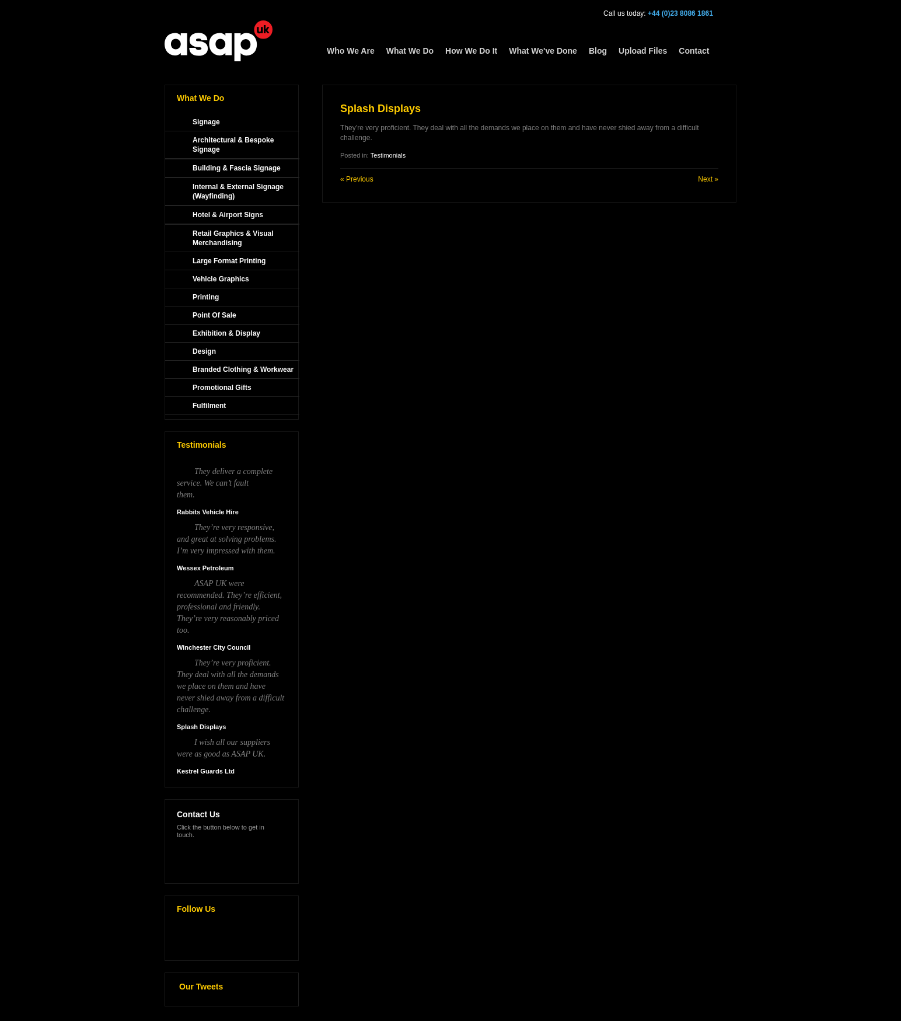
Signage (206, 122)
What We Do (410, 51)
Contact (694, 51)
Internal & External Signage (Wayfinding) (238, 191)
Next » (708, 179)
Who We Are (351, 51)
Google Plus (238, 939)
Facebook (213, 939)
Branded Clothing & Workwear (243, 369)
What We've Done (543, 51)
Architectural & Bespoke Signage (233, 145)
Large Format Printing (229, 261)
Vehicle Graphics (221, 279)
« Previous (356, 179)
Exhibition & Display (226, 333)
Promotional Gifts (222, 388)
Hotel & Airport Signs (228, 215)
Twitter (189, 939)
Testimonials (388, 155)
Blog (598, 51)
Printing (206, 297)
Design (204, 351)
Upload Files (643, 51)
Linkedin (262, 939)
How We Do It (471, 51)
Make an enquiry (214, 856)
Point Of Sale (214, 315)
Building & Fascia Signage (237, 168)
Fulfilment (209, 406)
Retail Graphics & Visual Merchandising (233, 238)
